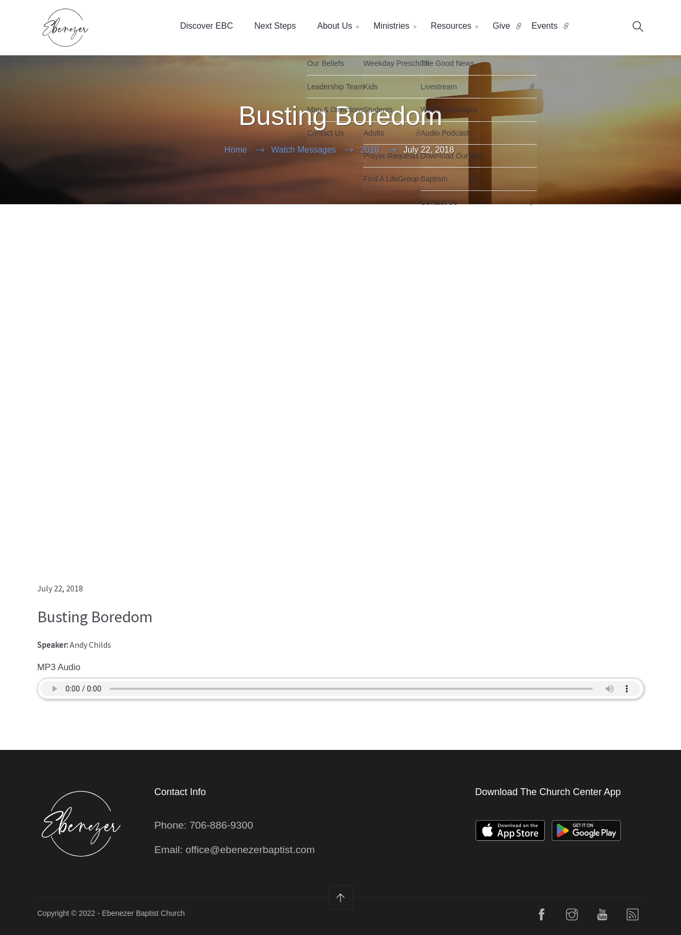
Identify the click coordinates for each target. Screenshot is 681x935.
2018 (369, 149)
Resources (451, 25)
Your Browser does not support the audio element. (340, 688)
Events (544, 25)
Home (236, 149)
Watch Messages (303, 149)
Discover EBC (206, 25)
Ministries (391, 25)
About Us (334, 25)
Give (501, 25)
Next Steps (275, 25)
